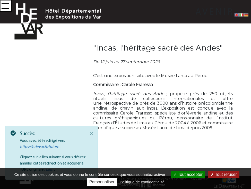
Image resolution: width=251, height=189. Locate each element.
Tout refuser (224, 174)
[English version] (237, 14)
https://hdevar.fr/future (40, 146)
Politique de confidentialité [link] (142, 182)
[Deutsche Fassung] (246, 14)
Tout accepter (188, 174)
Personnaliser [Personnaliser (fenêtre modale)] (102, 182)
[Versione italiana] (241, 14)
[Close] (91, 133)
